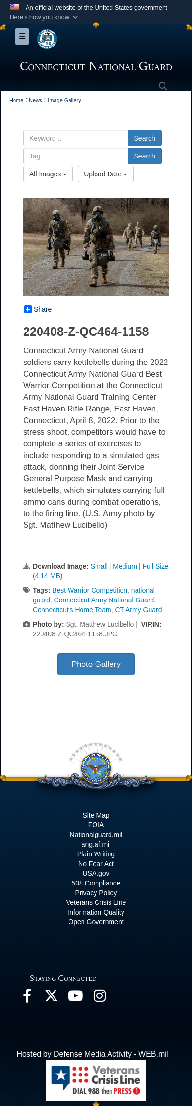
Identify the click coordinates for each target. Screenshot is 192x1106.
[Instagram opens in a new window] (99, 998)
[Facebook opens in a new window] (27, 998)
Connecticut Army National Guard (104, 600)
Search (144, 138)
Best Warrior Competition (89, 590)
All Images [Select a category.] (48, 174)
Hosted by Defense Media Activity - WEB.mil (92, 1054)
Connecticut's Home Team (72, 610)
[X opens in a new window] (51, 998)
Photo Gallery (96, 664)
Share (38, 309)
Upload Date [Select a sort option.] (105, 174)
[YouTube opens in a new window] (75, 998)
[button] (45, 17)
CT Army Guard (138, 610)
